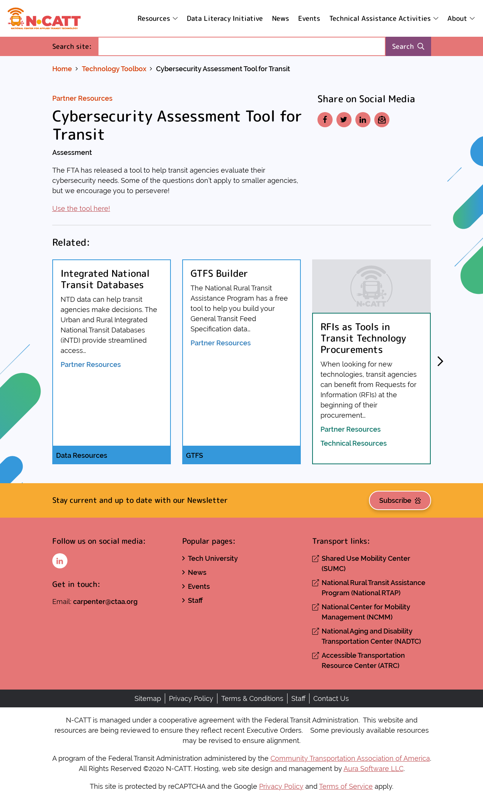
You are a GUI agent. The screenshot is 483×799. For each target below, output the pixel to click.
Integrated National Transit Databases (105, 279)
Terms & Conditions (252, 698)
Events (309, 18)
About (457, 18)
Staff (195, 600)
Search (408, 46)
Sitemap (147, 698)
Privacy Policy (191, 698)
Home (62, 69)
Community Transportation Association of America (350, 758)
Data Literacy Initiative (225, 18)
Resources (154, 18)
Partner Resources (82, 98)
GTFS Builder (219, 273)
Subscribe (400, 500)
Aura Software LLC (373, 768)
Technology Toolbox (114, 69)
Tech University (213, 558)
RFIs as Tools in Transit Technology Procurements (363, 338)
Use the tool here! (81, 208)
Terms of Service (346, 786)
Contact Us (331, 698)
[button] (440, 361)
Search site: (75, 46)
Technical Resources (353, 443)
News (280, 18)
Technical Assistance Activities (380, 18)
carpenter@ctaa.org (105, 601)
